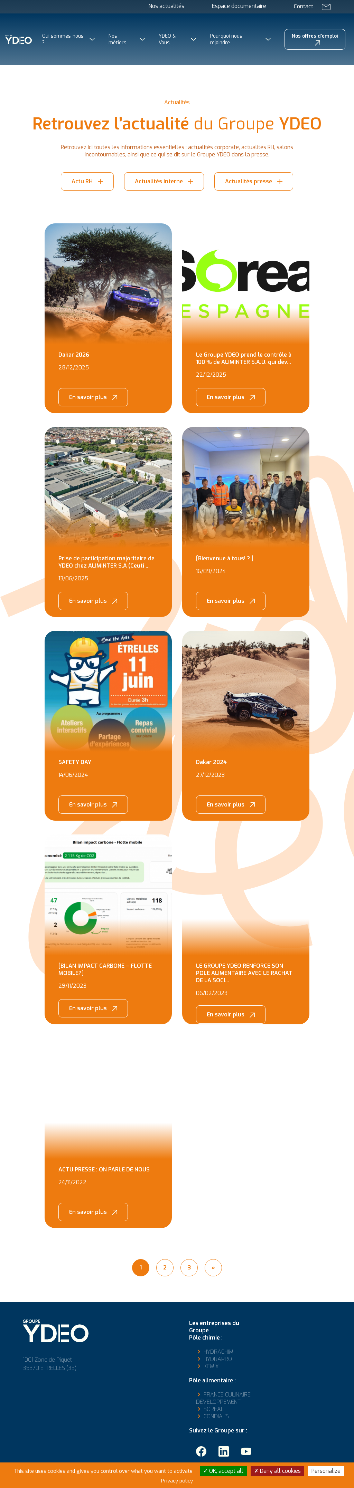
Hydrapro (218, 1359)
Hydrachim (218, 1351)
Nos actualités (166, 6)
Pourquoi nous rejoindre (226, 39)
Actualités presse (248, 181)
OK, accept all (223, 1471)
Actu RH (82, 181)
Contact (303, 6)
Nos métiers (118, 39)
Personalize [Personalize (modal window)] (326, 1471)
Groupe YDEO (32, 86)
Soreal (214, 1409)
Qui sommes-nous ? (63, 39)
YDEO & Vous (167, 39)
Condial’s (216, 1416)
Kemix (211, 1366)
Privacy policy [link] (177, 1480)
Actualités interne (159, 181)
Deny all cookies (277, 1471)
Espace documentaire (239, 6)
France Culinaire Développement (223, 1398)
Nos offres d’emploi (315, 36)
